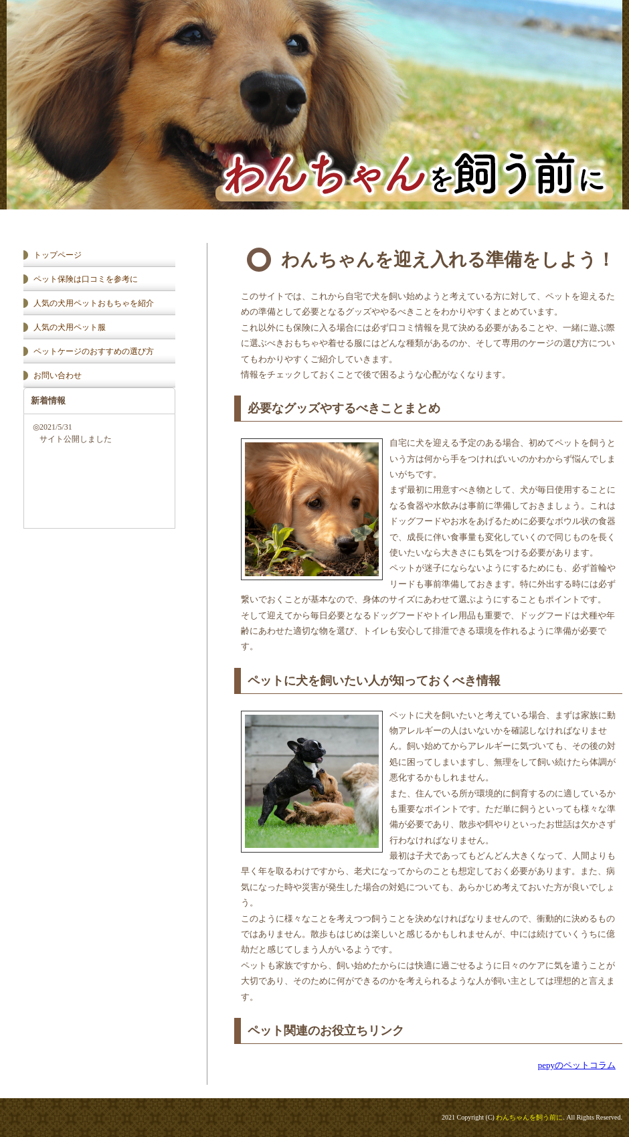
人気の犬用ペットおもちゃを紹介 (93, 303)
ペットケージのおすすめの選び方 (93, 351)
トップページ (57, 255)
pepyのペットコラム (577, 1065)
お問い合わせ (57, 375)
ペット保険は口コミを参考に (85, 279)
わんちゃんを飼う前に (529, 1117)
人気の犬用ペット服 (69, 327)
